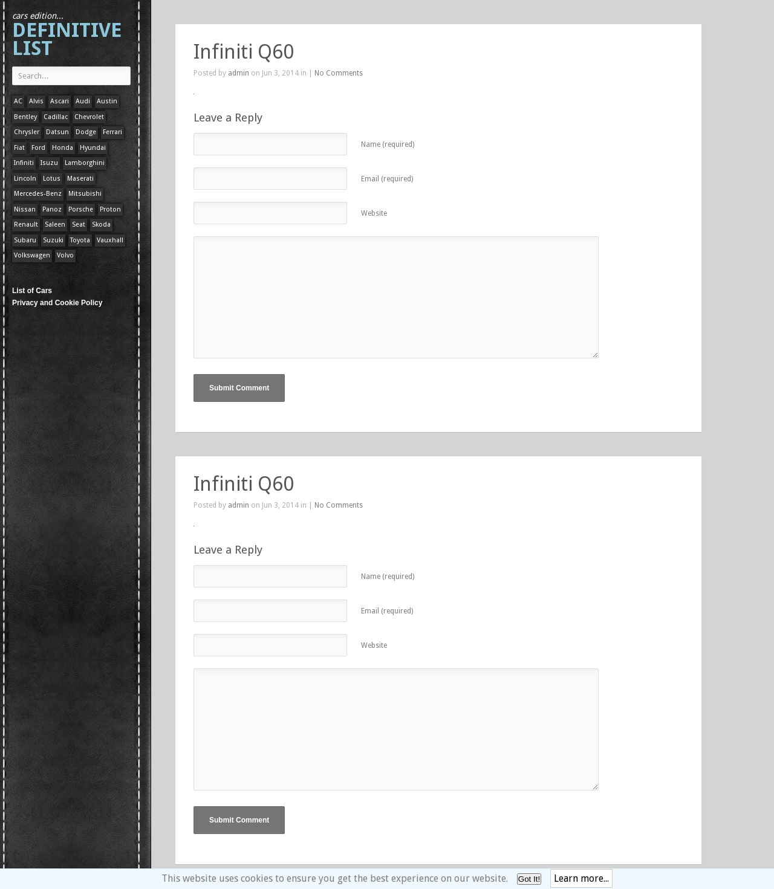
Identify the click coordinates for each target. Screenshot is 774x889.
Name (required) (387, 144)
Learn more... (581, 878)
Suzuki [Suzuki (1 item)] (53, 240)
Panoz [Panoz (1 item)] (52, 209)
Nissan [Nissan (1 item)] (25, 209)
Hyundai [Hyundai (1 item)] (93, 148)
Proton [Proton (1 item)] (110, 209)
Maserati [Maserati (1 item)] (80, 179)
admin (238, 73)
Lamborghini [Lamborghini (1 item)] (85, 163)
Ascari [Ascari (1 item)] (59, 101)
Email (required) (387, 179)
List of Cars (32, 290)
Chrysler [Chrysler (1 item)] (26, 132)
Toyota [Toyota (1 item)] (80, 240)
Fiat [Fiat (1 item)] (19, 148)
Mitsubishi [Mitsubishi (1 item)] (85, 194)
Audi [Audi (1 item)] (83, 101)
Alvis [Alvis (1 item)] (36, 101)
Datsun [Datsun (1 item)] (57, 132)
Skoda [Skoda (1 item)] (101, 224)
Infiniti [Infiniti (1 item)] (24, 163)
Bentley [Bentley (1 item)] (25, 117)
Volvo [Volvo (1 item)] (65, 255)
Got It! (529, 879)
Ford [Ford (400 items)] (38, 148)
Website (374, 213)
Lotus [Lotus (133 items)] (51, 179)
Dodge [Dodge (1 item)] (86, 132)
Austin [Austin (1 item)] (107, 101)
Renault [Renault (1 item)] (26, 224)
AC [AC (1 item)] (18, 101)
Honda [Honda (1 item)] (62, 148)
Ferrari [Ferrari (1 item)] (112, 132)
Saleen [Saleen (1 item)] (55, 224)
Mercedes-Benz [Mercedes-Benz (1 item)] (38, 194)
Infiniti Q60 (244, 51)
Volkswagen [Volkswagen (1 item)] (32, 255)
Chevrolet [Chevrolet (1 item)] (89, 117)
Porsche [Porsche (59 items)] (80, 209)
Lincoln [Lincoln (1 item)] (25, 179)
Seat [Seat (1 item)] (78, 224)
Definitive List (67, 35)
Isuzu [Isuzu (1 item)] (49, 163)
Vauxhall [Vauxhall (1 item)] (110, 240)
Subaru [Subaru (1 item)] (25, 240)
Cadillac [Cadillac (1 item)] (56, 117)
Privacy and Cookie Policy (57, 303)
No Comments (338, 73)
